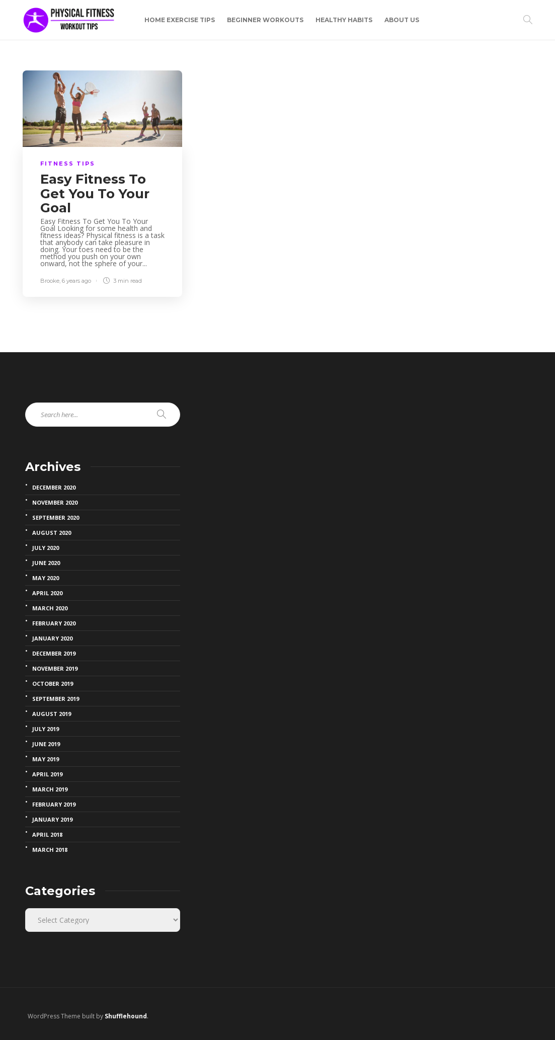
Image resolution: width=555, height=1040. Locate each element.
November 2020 (54, 502)
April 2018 (47, 834)
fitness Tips (67, 163)
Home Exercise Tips (179, 20)
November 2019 (54, 668)
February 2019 (53, 804)
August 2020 (51, 532)
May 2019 (45, 759)
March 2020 (49, 608)
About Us (401, 20)
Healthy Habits (343, 20)
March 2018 (49, 849)
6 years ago (76, 280)
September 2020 (55, 517)
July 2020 (45, 547)
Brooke (49, 280)
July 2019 (45, 729)
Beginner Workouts (265, 20)
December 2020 (53, 487)
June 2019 (46, 744)
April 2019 (47, 774)
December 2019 (53, 653)
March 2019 (49, 789)
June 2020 (46, 563)
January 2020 (52, 638)
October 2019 (52, 683)
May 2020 (45, 578)
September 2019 (55, 698)
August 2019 (51, 713)
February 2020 (53, 623)
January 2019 (52, 819)
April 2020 (47, 593)
